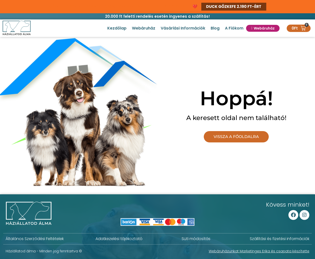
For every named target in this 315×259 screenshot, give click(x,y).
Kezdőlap (116, 28)
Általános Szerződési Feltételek (35, 239)
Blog (215, 28)
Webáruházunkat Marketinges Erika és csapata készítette (259, 251)
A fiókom (234, 28)
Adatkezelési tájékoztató (118, 239)
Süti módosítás (196, 239)
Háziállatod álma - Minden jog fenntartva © (44, 251)
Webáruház (143, 28)
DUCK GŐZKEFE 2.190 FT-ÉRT (233, 6)
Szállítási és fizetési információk (279, 239)
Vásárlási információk (183, 28)
